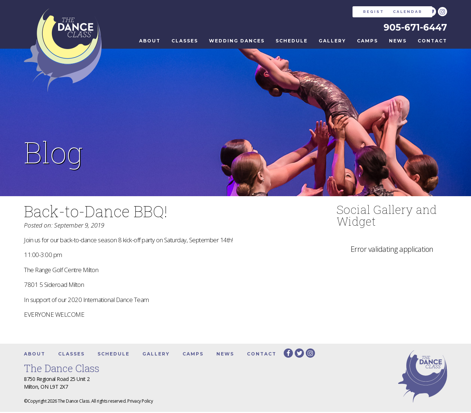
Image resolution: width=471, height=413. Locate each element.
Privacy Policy (140, 402)
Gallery (332, 42)
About (149, 42)
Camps (367, 42)
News (398, 42)
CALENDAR (385, 12)
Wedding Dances (237, 42)
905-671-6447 (414, 27)
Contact (432, 42)
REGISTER (329, 12)
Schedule (292, 42)
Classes (184, 42)
